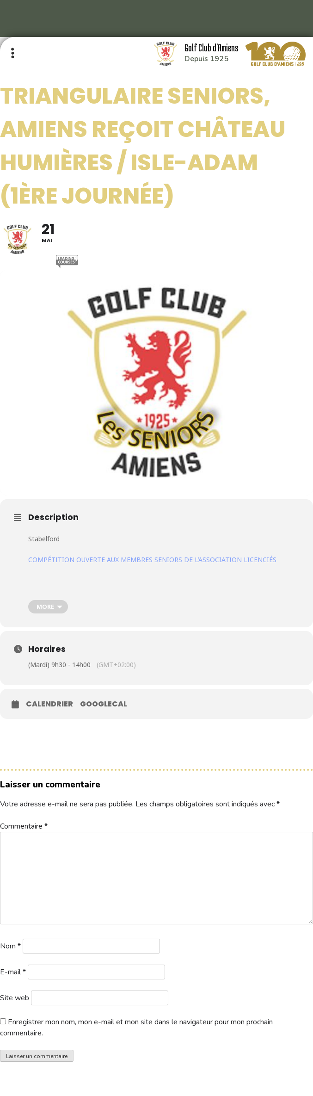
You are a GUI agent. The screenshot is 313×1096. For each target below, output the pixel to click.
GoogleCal (103, 704)
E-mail (13, 972)
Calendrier (49, 704)
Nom (10, 946)
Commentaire (24, 826)
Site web (14, 998)
